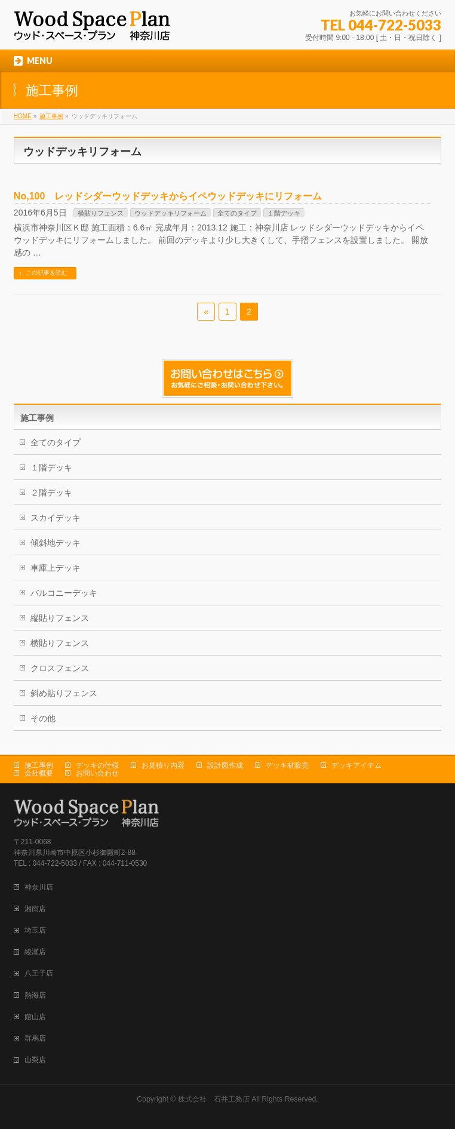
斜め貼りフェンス (63, 693)
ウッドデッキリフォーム (170, 213)
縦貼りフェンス (59, 618)
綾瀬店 (35, 952)
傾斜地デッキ (55, 542)
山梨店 (35, 1060)
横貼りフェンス (101, 213)
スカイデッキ (55, 517)
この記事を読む (46, 272)
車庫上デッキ (55, 568)
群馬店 (35, 1038)
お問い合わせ (97, 773)
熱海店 (35, 995)
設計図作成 (225, 765)
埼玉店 (35, 930)
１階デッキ (284, 213)
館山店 (35, 1017)
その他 (43, 718)
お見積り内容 (163, 765)
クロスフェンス (59, 668)
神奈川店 (38, 887)
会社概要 (38, 773)
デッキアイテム (356, 765)
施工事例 (38, 765)
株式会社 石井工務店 (214, 1099)
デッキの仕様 (97, 765)
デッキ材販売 (287, 765)
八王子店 (38, 973)
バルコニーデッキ (63, 593)
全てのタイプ (237, 213)
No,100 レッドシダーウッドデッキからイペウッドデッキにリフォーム (168, 196)
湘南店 (35, 909)
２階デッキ (51, 492)
